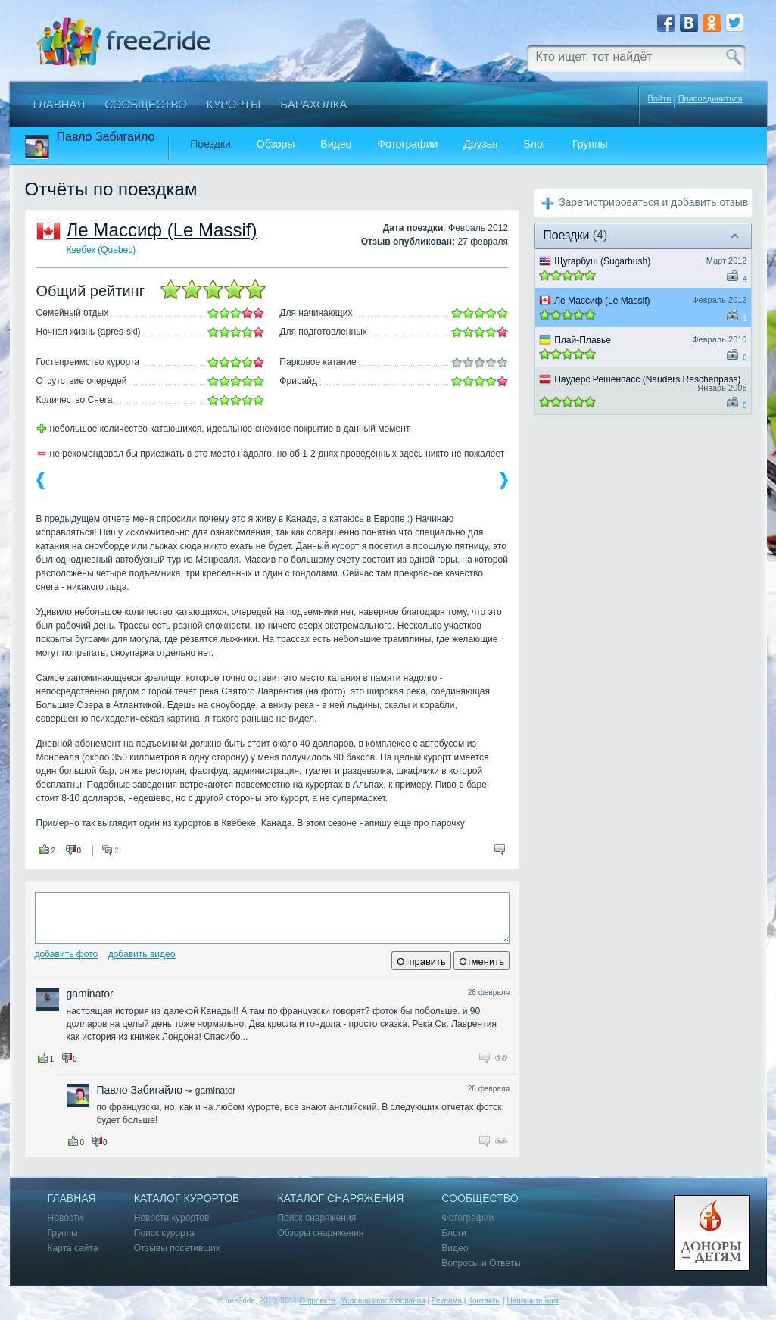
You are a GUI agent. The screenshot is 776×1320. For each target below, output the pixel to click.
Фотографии (407, 144)
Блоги (453, 1233)
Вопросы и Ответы (480, 1264)
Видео (335, 144)
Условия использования (383, 1301)
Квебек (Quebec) (101, 250)
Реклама (447, 1301)
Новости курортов (172, 1218)
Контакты (484, 1301)
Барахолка (313, 104)
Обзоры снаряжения (320, 1233)
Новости (65, 1218)
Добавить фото (66, 954)
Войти (660, 98)
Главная (59, 104)
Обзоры (276, 144)
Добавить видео (142, 954)
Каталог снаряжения (340, 1198)
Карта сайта (73, 1248)
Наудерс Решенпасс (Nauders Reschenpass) (647, 379)
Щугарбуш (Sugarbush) (602, 261)
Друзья (480, 144)
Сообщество (145, 104)
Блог (535, 144)
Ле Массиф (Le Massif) (162, 230)
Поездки (210, 144)
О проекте (317, 1301)
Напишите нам (532, 1301)
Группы (590, 144)
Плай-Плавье (582, 340)
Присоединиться (710, 99)
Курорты (234, 104)
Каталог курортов (187, 1198)
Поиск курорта (164, 1233)
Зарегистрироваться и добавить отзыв (653, 202)
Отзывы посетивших (177, 1248)
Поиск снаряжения (316, 1218)
